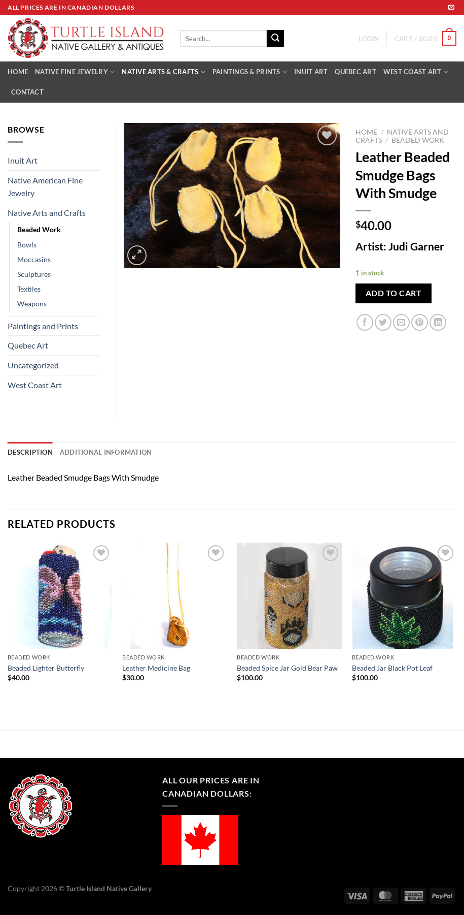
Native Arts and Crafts (47, 212)
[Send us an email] (451, 7)
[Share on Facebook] (364, 322)
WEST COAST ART (415, 72)
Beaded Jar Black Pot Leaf (392, 668)
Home (366, 132)
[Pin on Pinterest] (419, 322)
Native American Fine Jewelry (45, 186)
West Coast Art (35, 385)
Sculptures (34, 274)
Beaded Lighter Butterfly (46, 668)
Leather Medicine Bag (156, 668)
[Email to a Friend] (401, 322)
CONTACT (27, 92)
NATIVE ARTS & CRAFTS (163, 72)
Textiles (29, 289)
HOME (18, 72)
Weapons (32, 303)
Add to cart (393, 293)
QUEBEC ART (355, 72)
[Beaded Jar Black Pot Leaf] (404, 596)
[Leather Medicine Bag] (174, 596)
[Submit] (275, 38)
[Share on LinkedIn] (438, 322)
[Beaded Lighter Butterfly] (60, 596)
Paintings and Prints (43, 326)
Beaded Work (417, 140)
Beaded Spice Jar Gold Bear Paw (287, 668)
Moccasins (34, 259)
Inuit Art (23, 160)
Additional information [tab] (106, 452)
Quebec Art (28, 345)
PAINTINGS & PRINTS (249, 72)
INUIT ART (311, 72)
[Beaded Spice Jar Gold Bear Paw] (289, 596)
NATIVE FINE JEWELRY (75, 72)
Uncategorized (33, 365)
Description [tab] (30, 452)
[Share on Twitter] (383, 322)
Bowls (27, 244)
